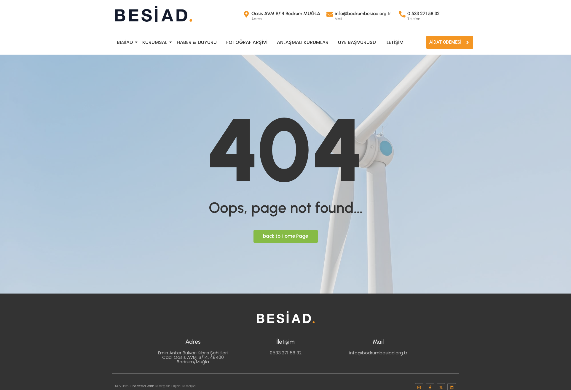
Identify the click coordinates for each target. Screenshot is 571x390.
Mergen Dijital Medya (175, 386)
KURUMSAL (155, 42)
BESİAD (126, 42)
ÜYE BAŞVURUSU (357, 42)
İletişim (394, 42)
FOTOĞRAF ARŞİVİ (246, 42)
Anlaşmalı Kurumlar (302, 42)
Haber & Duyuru (197, 42)
